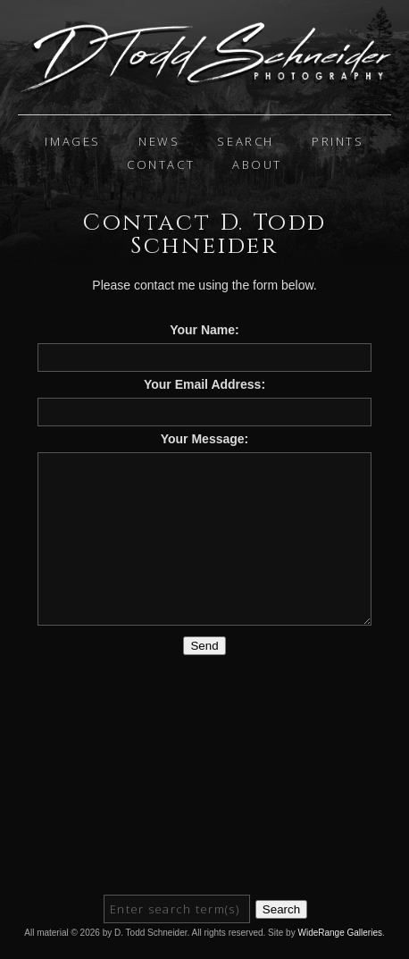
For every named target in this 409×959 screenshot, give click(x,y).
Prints (338, 141)
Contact (161, 164)
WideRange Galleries (339, 933)
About (257, 164)
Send (204, 645)
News (158, 141)
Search (245, 141)
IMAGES (73, 141)
